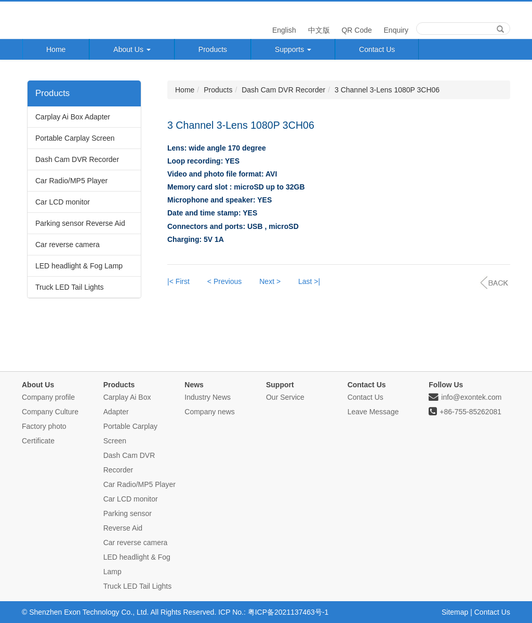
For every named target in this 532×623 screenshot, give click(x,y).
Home (55, 49)
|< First (178, 281)
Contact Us (377, 49)
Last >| (309, 281)
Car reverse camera (67, 244)
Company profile (48, 397)
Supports (293, 49)
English (283, 30)
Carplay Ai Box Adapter (72, 117)
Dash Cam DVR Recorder (77, 159)
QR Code (356, 30)
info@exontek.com (465, 397)
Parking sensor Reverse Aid (80, 223)
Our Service (285, 397)
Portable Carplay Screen (75, 138)
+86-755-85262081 (465, 412)
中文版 (318, 30)
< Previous (224, 281)
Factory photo (44, 426)
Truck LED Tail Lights (69, 287)
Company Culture (50, 412)
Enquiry (395, 30)
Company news (209, 412)
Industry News (207, 397)
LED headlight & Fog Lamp (79, 266)
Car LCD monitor (62, 202)
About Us (131, 49)
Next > (270, 281)
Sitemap (455, 612)
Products (212, 49)
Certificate (38, 441)
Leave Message (373, 412)
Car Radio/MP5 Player (71, 181)
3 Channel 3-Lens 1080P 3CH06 (387, 90)
